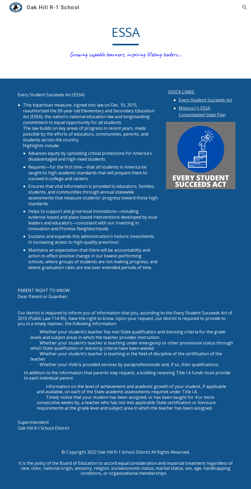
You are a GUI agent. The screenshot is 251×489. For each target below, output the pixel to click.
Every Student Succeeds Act (205, 100)
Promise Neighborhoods (83, 229)
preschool (108, 242)
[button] (244, 7)
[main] (126, 42)
